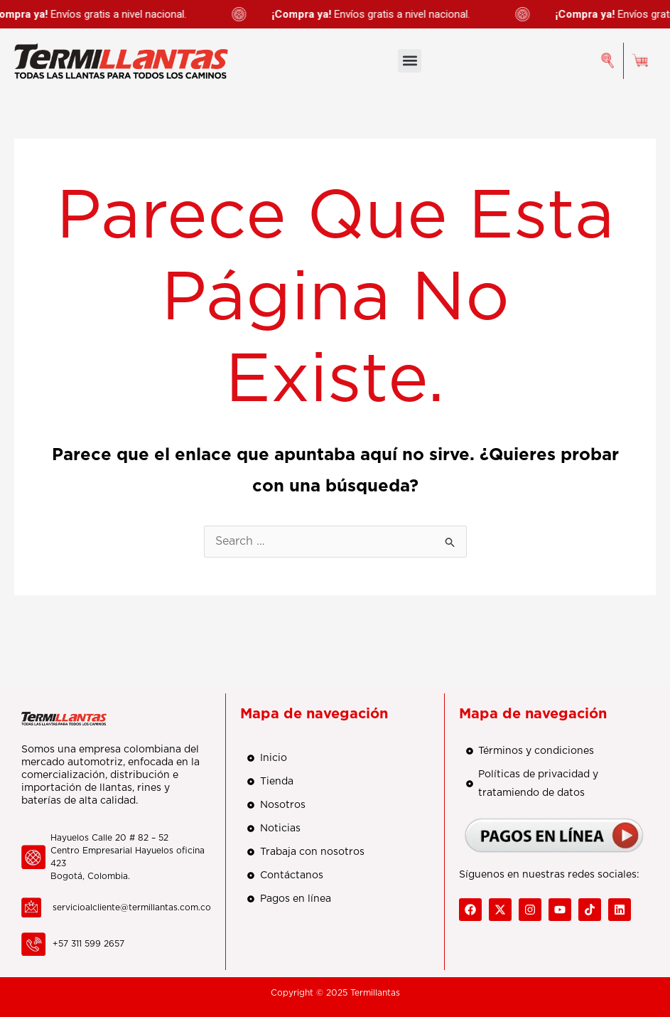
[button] (409, 61)
